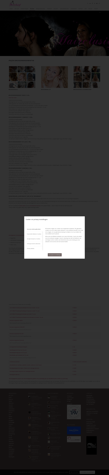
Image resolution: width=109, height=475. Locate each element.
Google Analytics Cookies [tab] (33, 239)
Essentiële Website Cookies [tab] (34, 234)
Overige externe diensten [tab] (33, 243)
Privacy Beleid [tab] (30, 248)
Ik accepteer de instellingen (55, 254)
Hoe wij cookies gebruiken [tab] (34, 229)
